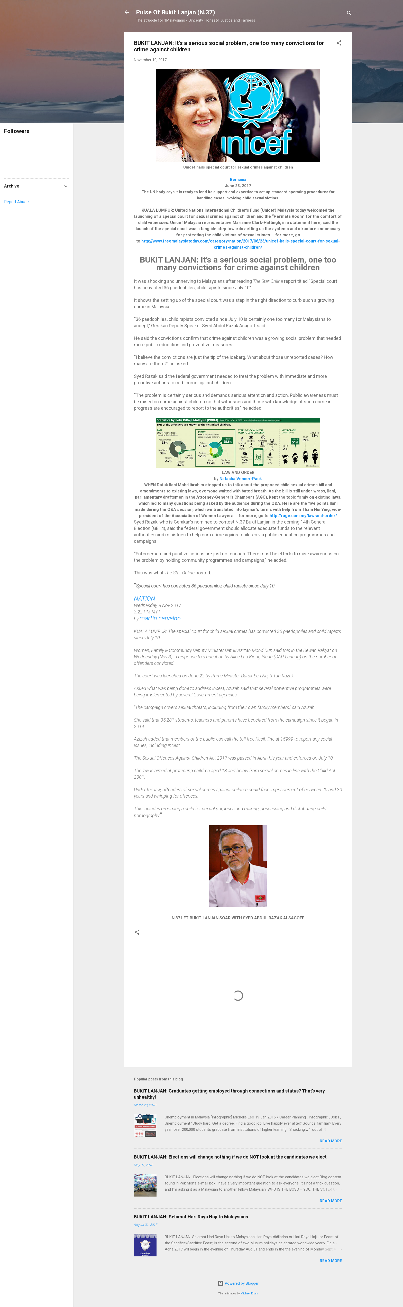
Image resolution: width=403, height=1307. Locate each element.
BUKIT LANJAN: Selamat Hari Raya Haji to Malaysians (191, 1216)
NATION (144, 598)
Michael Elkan (249, 1293)
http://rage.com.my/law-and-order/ (303, 515)
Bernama (238, 179)
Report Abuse (16, 201)
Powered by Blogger (238, 1283)
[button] (339, 44)
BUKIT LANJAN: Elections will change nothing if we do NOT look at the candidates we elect (230, 1157)
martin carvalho (160, 618)
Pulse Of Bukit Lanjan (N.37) (175, 12)
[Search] (349, 14)
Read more (331, 1141)
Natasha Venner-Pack (240, 478)
